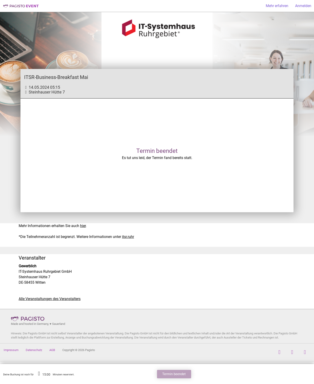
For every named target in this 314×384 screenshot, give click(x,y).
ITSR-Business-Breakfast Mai (56, 77)
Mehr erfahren (277, 6)
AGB (52, 350)
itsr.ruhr (128, 237)
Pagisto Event (21, 6)
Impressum (11, 350)
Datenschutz (34, 350)
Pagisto (29, 318)
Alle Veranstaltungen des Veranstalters (50, 299)
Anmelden (303, 6)
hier (83, 226)
